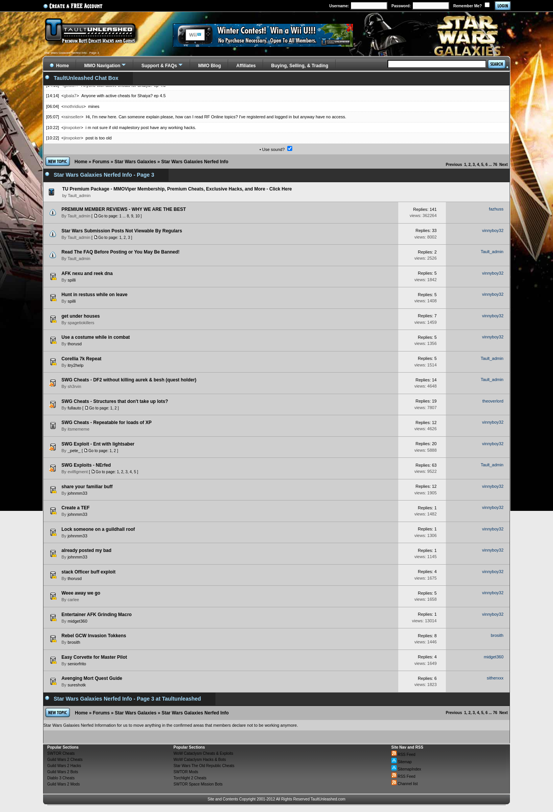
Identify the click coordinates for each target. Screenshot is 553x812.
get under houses (80, 316)
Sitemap (401, 762)
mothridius (73, 106)
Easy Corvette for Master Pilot (94, 657)
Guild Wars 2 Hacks (64, 766)
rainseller (72, 116)
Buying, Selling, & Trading (299, 65)
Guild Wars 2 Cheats (65, 759)
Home (81, 161)
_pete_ (74, 450)
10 (137, 216)
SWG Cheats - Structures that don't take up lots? (114, 401)
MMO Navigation (102, 65)
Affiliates (246, 65)
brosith (74, 642)
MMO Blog (209, 65)
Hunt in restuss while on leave (94, 294)
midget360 (77, 621)
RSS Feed (403, 754)
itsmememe (78, 429)
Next (503, 164)
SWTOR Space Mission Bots (198, 784)
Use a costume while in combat (95, 337)
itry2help (76, 365)
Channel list (404, 784)
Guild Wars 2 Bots (62, 772)
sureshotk (77, 685)
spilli (72, 280)
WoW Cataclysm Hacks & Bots (200, 759)
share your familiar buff (87, 486)
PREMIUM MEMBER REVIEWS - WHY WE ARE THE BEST (123, 209)
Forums (101, 161)
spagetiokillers (81, 322)
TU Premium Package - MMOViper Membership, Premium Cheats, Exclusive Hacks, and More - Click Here (177, 189)
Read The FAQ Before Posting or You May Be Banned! (120, 252)
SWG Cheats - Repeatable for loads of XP (106, 422)
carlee (73, 599)
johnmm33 (77, 493)
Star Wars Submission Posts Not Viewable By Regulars (121, 231)
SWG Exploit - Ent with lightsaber (97, 444)
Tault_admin (79, 216)
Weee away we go (80, 593)
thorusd (75, 343)
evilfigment (78, 471)
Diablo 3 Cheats (61, 778)
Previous (454, 164)
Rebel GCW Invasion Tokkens (93, 635)
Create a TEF (75, 507)
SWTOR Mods (186, 772)
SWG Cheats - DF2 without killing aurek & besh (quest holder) (128, 380)
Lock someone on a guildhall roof (98, 529)
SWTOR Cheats (61, 753)
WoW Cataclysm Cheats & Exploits (203, 753)
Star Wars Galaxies (135, 161)
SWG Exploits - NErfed (86, 465)
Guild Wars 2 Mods (63, 784)
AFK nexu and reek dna (87, 273)
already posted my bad (86, 550)
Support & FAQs (159, 65)
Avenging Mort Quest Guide (91, 678)
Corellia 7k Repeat (81, 358)
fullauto (74, 408)
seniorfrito (77, 663)
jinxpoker (72, 127)
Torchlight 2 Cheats (190, 778)
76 (495, 164)
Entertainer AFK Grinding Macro (96, 614)
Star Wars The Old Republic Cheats (204, 766)
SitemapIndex (406, 769)
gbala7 (70, 95)
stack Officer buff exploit (88, 572)
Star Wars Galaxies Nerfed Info (194, 161)
